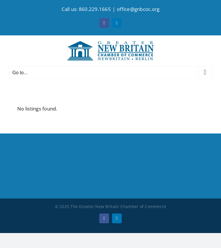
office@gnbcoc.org (138, 9)
